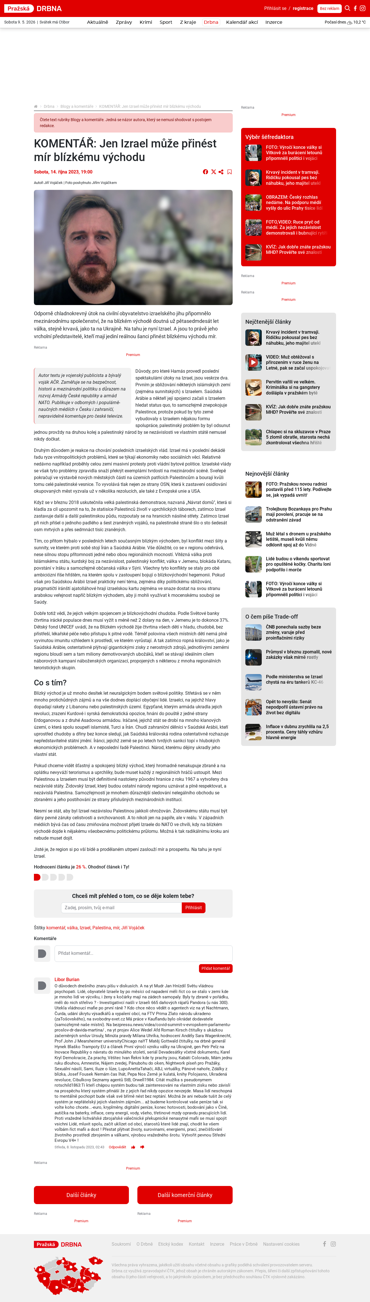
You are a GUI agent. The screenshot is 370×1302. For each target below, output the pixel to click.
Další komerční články (185, 1195)
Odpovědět (117, 1147)
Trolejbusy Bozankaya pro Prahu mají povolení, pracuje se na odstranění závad (299, 514)
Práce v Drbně (244, 1244)
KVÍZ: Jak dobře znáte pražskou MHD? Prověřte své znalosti (298, 249)
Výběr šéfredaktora (269, 137)
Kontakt (196, 1244)
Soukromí (121, 1244)
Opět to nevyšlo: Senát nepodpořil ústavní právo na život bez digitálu (294, 707)
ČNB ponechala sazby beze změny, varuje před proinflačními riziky (293, 632)
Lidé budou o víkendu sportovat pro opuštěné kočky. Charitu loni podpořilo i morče (298, 564)
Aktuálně (97, 22)
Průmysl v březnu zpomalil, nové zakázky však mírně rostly (299, 654)
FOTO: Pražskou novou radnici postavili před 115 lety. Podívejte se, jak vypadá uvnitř (299, 489)
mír (116, 927)
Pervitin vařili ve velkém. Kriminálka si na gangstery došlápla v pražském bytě (293, 387)
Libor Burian (67, 979)
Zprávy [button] (124, 22)
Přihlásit (193, 907)
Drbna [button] (211, 22)
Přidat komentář (216, 968)
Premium (133, 355)
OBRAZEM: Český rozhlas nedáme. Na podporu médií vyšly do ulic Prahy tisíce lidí (294, 202)
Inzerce (273, 22)
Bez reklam (329, 8)
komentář (55, 927)
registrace (303, 8)
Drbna (49, 106)
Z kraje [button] (188, 22)
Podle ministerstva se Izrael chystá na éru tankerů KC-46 (294, 679)
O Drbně (145, 1244)
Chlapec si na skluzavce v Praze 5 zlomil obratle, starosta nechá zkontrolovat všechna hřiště (298, 437)
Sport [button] (166, 22)
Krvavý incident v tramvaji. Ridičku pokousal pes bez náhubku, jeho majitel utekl (293, 178)
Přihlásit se (275, 8)
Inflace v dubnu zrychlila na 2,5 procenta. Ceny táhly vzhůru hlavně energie (297, 732)
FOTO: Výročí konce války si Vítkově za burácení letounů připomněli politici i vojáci (294, 153)
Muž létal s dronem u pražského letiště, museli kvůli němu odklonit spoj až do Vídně (298, 539)
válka (72, 927)
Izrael (85, 927)
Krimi (146, 22)
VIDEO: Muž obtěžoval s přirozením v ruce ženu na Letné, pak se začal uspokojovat (298, 362)
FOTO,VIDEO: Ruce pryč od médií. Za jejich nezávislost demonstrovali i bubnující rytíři (296, 227)
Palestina (101, 927)
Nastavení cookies (281, 1244)
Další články (81, 1195)
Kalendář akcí (242, 22)
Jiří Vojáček (132, 927)
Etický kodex (170, 1244)
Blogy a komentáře (76, 106)
